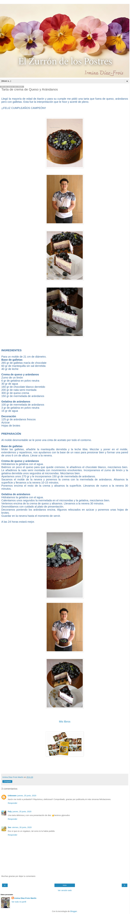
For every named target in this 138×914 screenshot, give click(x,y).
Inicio (65, 885)
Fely (10, 811)
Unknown (12, 796)
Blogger (73, 911)
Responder (12, 803)
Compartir (7, 781)
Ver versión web (65, 890)
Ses (9, 827)
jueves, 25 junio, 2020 (26, 796)
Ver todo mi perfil (19, 902)
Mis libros (64, 721)
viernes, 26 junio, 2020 (22, 827)
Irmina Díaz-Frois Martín (25, 898)
